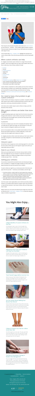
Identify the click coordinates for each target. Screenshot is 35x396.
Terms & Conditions (26, 374)
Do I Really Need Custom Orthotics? (20, 13)
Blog (12, 13)
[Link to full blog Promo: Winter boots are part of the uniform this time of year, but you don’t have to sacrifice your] (17, 294)
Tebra (23, 391)
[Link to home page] (5, 7)
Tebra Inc (12, 374)
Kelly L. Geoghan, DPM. (5, 13)
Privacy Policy (18, 374)
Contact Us (22, 376)
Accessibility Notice (14, 376)
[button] (33, 6)
